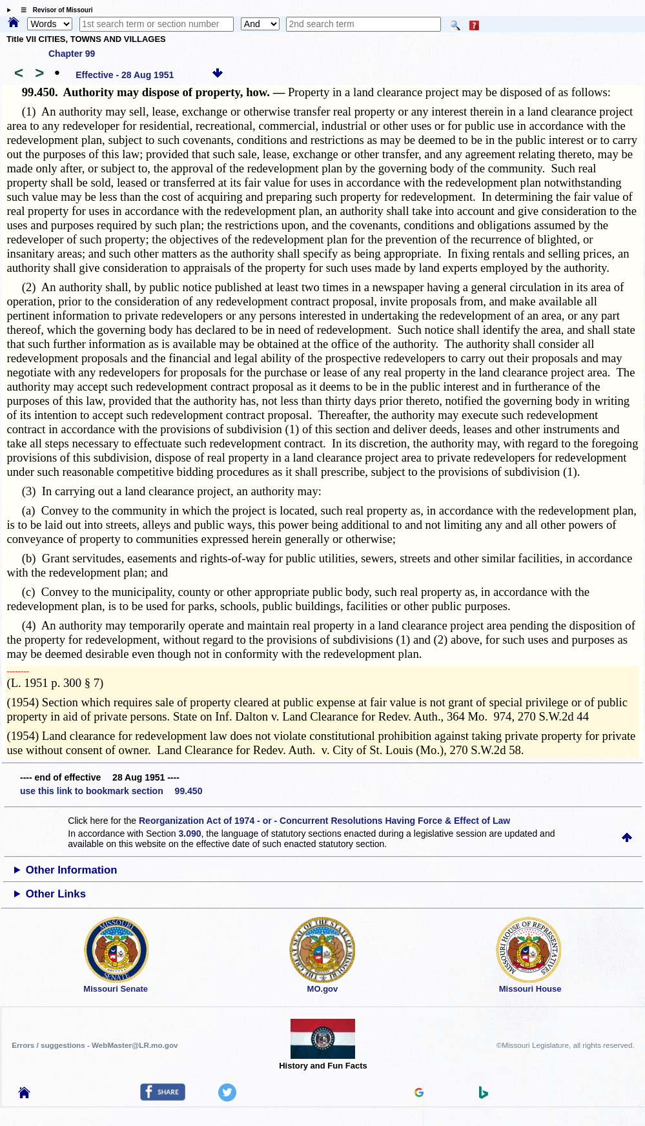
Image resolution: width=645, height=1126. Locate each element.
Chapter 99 (71, 53)
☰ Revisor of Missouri (53, 10)
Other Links (56, 894)
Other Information (72, 870)
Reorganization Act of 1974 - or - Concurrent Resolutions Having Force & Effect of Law (324, 820)
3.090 (190, 833)
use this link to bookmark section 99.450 (111, 791)
